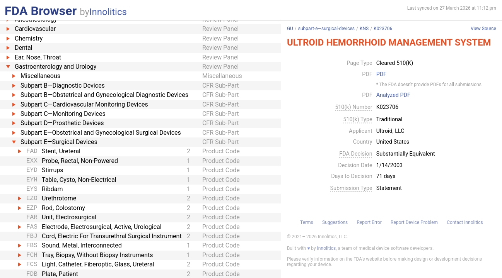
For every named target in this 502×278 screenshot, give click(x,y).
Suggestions (335, 222)
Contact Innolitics (465, 222)
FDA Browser (41, 10)
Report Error (369, 222)
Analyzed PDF (393, 95)
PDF (381, 74)
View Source (483, 28)
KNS (364, 28)
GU (290, 28)
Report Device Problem (414, 222)
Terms (306, 222)
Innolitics (108, 12)
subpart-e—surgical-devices (326, 28)
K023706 (383, 28)
